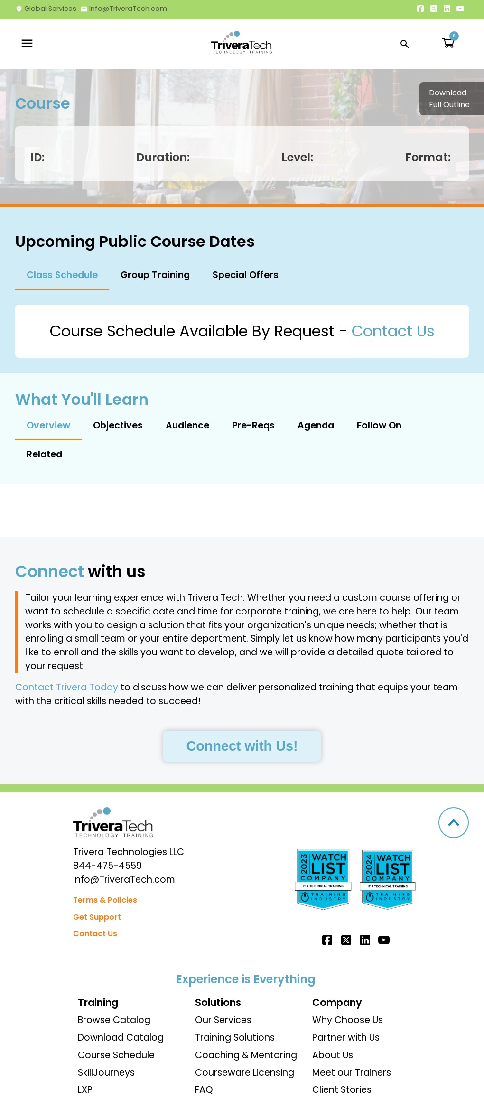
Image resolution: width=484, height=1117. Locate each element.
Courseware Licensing (244, 1072)
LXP (85, 1089)
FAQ (204, 1089)
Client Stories (342, 1089)
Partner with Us (346, 1037)
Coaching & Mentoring (246, 1055)
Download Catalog (121, 1037)
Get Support (97, 917)
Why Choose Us (347, 1020)
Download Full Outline (449, 98)
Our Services (223, 1020)
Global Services (45, 8)
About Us (332, 1055)
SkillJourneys (106, 1072)
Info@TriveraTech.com (123, 8)
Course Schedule (116, 1055)
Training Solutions (235, 1037)
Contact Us (393, 331)
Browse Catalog (114, 1020)
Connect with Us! (242, 746)
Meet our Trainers (351, 1072)
